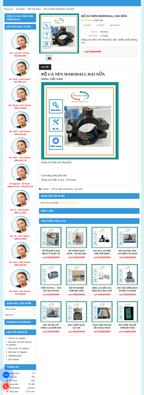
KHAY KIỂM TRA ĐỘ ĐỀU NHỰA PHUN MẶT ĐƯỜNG (102, 328)
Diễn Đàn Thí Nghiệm (17, 352)
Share (87, 25)
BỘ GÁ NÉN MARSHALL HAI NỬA (67, 189)
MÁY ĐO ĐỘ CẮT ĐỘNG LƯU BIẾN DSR (51, 326)
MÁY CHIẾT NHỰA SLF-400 (76, 326)
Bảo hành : (93, 36)
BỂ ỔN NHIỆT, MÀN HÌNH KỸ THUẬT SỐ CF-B (51, 254)
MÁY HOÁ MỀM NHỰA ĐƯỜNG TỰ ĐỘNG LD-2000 (127, 291)
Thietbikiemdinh (15, 356)
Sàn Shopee (13, 359)
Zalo (6, 375)
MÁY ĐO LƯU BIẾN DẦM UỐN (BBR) (102, 252)
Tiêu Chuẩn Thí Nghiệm (18, 348)
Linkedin (115, 25)
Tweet (100, 25)
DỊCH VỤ (20, 315)
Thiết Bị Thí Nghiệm (17, 338)
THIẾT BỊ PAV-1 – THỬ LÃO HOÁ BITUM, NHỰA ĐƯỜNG (51, 291)
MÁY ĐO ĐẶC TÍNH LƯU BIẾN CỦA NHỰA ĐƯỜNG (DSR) (127, 254)
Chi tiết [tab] (45, 67)
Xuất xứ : (94, 32)
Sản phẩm (20, 309)
